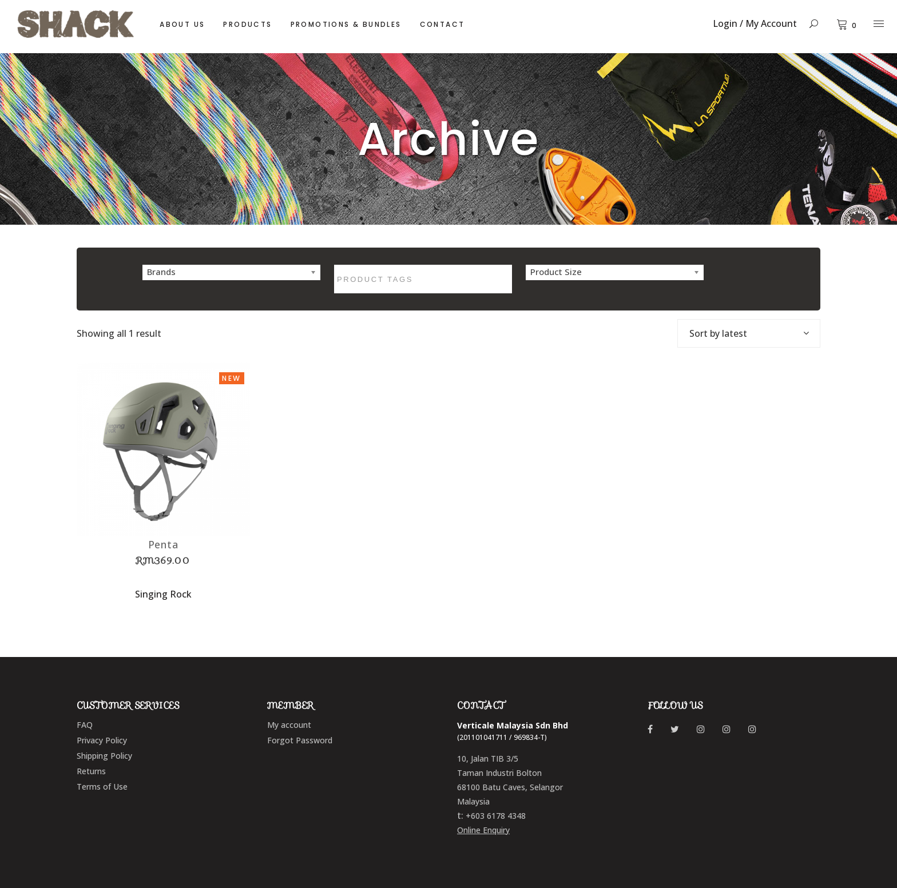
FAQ (85, 724)
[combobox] (748, 333)
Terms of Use (102, 786)
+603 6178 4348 (496, 815)
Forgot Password (299, 740)
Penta (163, 544)
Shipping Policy (104, 755)
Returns (91, 771)
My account (289, 724)
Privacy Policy (102, 740)
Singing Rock (163, 594)
